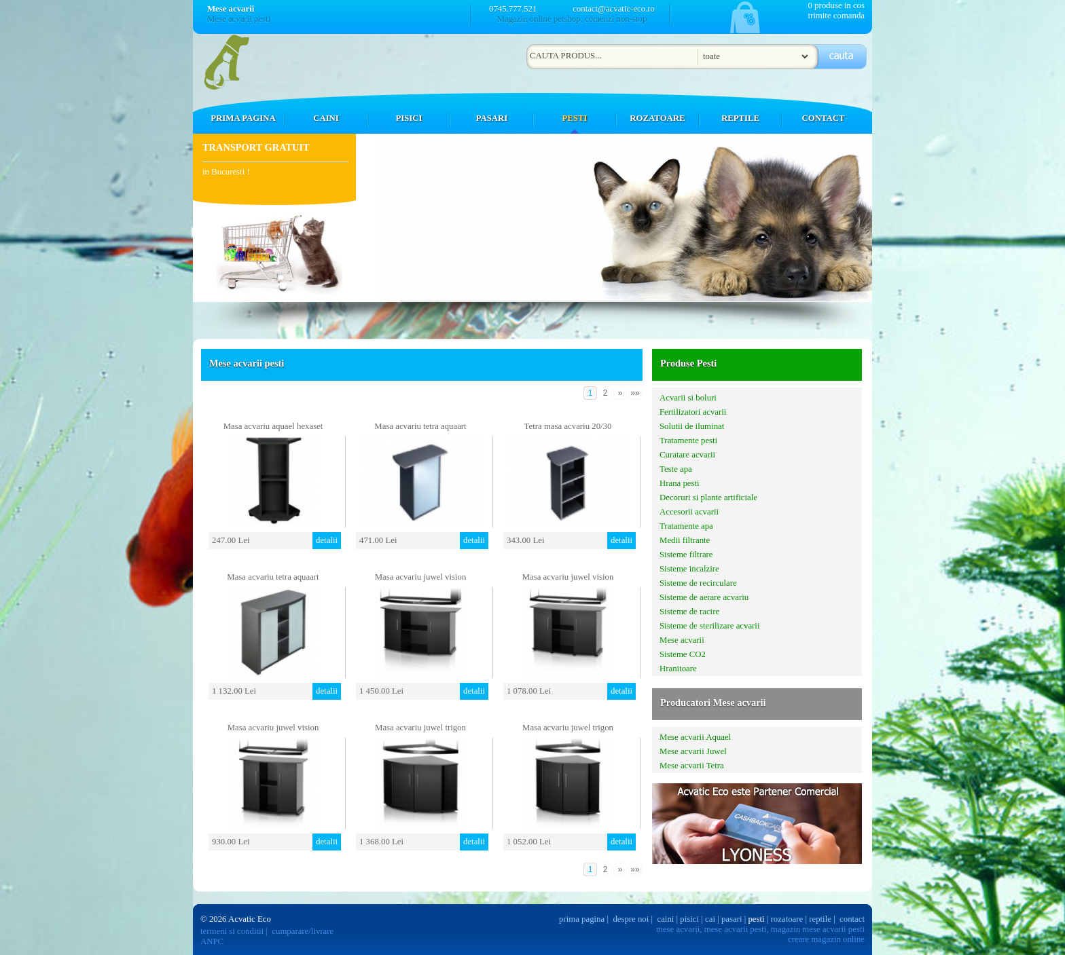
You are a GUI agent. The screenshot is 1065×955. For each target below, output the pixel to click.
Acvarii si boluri (688, 397)
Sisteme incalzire (689, 569)
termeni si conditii (232, 931)
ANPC (211, 941)
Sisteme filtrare (686, 554)
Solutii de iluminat (692, 426)
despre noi (631, 919)
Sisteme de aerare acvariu (704, 597)
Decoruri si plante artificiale (708, 497)
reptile (820, 919)
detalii (327, 540)
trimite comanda (836, 15)
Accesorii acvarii (689, 512)
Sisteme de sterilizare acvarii (709, 626)
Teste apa (676, 469)
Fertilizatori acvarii (693, 412)
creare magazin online (826, 939)
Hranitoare (678, 668)
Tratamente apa (686, 526)
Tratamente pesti (688, 440)
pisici (689, 919)
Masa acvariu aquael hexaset (273, 426)
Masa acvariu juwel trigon (420, 727)
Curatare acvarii (687, 455)
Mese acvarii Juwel (693, 751)
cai (710, 919)
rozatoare (787, 919)
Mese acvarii (682, 640)
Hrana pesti (680, 483)
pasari (731, 919)
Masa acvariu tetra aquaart (420, 426)
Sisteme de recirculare (698, 583)
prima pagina (581, 919)
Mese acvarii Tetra (692, 765)
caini (665, 919)
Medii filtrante (685, 540)
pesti (756, 919)
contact (852, 919)
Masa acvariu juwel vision (421, 577)
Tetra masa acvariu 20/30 (568, 426)
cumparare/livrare (302, 931)
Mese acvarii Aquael (695, 737)
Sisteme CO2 (683, 654)
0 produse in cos (836, 5)
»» (634, 393)
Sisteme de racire (689, 611)
